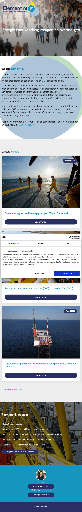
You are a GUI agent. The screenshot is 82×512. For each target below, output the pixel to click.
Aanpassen (40, 273)
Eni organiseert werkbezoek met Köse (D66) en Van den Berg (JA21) (39, 288)
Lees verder (41, 222)
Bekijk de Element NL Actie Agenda (20, 452)
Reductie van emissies (12, 424)
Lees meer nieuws (12, 389)
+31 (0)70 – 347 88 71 (41, 486)
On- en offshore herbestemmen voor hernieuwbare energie (28, 439)
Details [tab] (41, 243)
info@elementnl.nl (41, 495)
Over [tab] (68, 243)
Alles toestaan (66, 273)
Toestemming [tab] (14, 243)
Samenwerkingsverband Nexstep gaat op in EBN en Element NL (36, 213)
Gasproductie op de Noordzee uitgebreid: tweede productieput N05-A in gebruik (41, 365)
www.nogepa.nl (27, 124)
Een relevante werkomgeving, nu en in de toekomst (24, 445)
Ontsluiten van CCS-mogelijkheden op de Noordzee (25, 429)
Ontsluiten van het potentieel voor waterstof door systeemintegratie (33, 434)
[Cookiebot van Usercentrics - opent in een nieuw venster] (70, 237)
